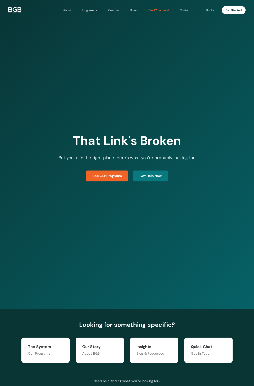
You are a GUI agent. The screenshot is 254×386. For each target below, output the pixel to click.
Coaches (113, 10)
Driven (134, 10)
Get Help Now (150, 176)
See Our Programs (107, 176)
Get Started (234, 10)
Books (210, 10)
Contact (185, 10)
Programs (90, 10)
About (67, 10)
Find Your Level (159, 10)
